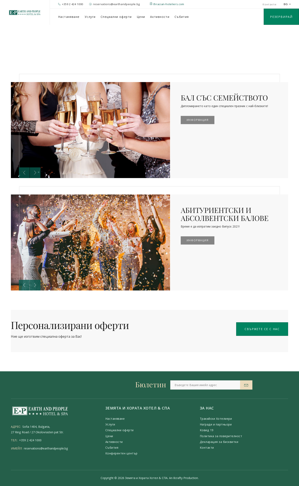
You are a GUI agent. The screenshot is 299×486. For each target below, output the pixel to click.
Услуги (90, 17)
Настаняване (68, 17)
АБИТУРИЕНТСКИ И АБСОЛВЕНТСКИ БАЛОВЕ (226, 214)
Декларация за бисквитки (219, 442)
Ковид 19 (207, 430)
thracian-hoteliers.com (167, 4)
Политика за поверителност (221, 436)
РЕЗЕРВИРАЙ (281, 17)
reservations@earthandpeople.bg (46, 448)
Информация (198, 120)
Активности (159, 17)
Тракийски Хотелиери (216, 419)
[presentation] (24, 172)
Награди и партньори (216, 424)
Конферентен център (121, 453)
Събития (182, 17)
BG (287, 4)
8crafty (178, 478)
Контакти (269, 4)
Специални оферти (116, 17)
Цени (141, 17)
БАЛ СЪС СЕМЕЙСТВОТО (225, 97)
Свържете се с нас (262, 329)
